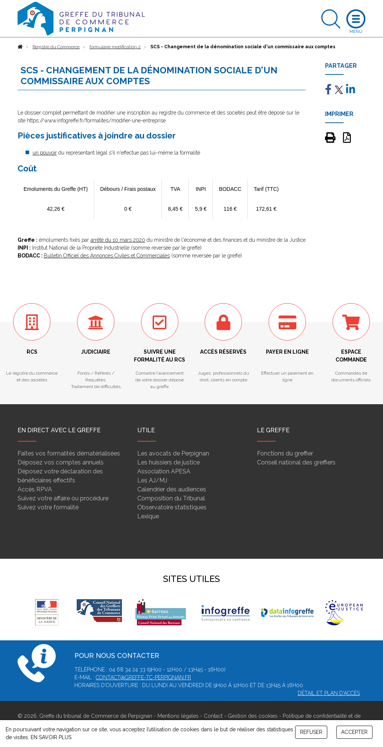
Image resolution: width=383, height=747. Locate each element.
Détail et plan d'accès (329, 693)
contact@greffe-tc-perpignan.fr (143, 677)
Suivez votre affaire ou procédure (63, 498)
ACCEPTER (354, 732)
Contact (213, 716)
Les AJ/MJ (152, 480)
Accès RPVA (35, 489)
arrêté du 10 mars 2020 (118, 240)
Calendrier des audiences (171, 489)
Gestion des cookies (253, 716)
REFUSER (311, 732)
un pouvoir (45, 153)
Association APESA (163, 471)
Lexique (148, 516)
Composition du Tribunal (171, 498)
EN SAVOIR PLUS (51, 737)
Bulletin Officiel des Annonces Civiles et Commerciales (107, 256)
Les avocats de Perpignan (173, 453)
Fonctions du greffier (285, 453)
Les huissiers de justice (168, 462)
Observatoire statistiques (171, 507)
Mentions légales (178, 716)
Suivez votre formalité (48, 507)
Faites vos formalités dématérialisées (69, 453)
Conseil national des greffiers (296, 462)
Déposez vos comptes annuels (61, 462)
